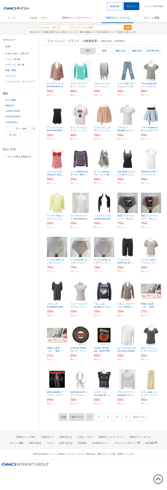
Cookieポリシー (100, 443)
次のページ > (139, 417)
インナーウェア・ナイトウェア (20, 81)
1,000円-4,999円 (12, 111)
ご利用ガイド (47, 437)
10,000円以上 (11, 122)
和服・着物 (10, 70)
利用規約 (82, 443)
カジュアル (10, 76)
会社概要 (151, 443)
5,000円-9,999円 (12, 116)
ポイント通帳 (151, 17)
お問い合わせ (66, 443)
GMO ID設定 (158, 6)
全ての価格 (10, 100)
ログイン (131, 6)
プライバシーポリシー (127, 443)
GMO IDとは (65, 437)
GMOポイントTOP (25, 437)
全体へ (8, 46)
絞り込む (13, 135)
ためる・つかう (39, 17)
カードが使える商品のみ (17, 156)
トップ (11, 17)
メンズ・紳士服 (12, 59)
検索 (128, 27)
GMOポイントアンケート (76, 17)
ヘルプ (147, 6)
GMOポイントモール (118, 17)
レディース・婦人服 (14, 64)
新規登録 (114, 6)
